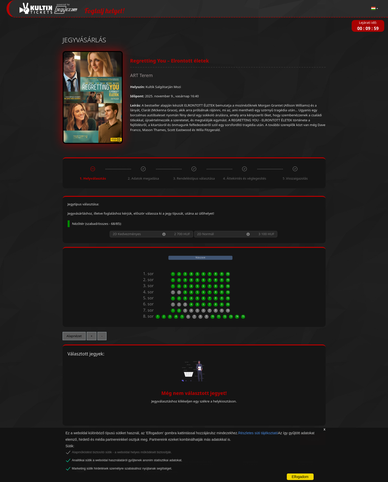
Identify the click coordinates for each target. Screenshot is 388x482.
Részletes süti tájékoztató (258, 433)
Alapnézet (74, 336)
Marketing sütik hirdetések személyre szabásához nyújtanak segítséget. (122, 468)
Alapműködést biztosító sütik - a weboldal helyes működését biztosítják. (122, 452)
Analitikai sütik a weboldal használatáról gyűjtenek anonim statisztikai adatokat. (127, 460)
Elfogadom (300, 477)
